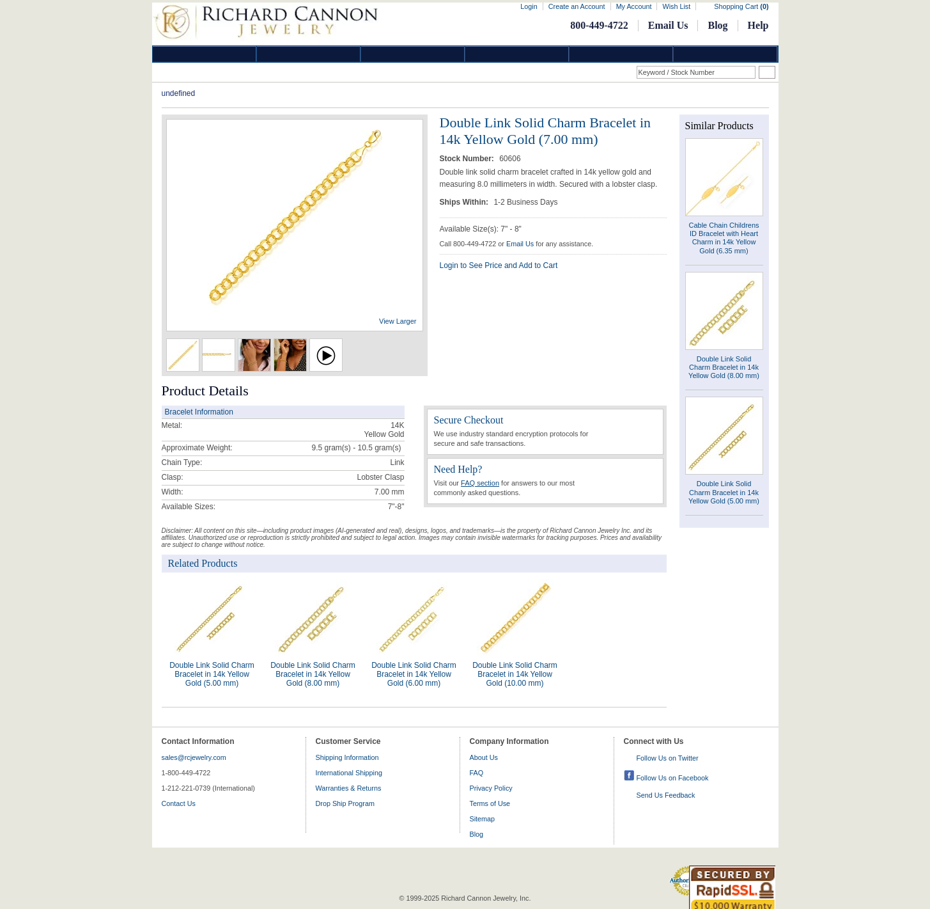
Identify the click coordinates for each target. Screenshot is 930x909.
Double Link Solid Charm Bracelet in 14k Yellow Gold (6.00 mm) (413, 674)
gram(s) (356, 447)
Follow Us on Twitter (668, 758)
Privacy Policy (491, 788)
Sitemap (482, 819)
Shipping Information (347, 757)
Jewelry (517, 54)
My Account (634, 6)
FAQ (477, 773)
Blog (717, 25)
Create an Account (576, 6)
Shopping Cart (741, 6)
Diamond (204, 54)
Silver (413, 54)
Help (758, 25)
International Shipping (349, 773)
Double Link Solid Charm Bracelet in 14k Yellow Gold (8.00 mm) (312, 674)
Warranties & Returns (349, 788)
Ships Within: (465, 202)
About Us (484, 757)
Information (621, 54)
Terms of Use (490, 803)
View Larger (398, 321)
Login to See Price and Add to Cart (499, 265)
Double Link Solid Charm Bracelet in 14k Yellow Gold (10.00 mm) (514, 674)
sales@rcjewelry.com (194, 757)
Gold (308, 54)
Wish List (676, 6)
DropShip (725, 54)
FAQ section (480, 483)
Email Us (668, 25)
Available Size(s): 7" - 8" (481, 229)
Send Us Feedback (666, 795)
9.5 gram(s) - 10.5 (341, 447)
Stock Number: (468, 158)
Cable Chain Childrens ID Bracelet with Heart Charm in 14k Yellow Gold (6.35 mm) (723, 238)
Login (528, 6)
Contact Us (179, 803)
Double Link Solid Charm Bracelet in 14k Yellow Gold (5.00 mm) (211, 674)
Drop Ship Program (345, 803)
